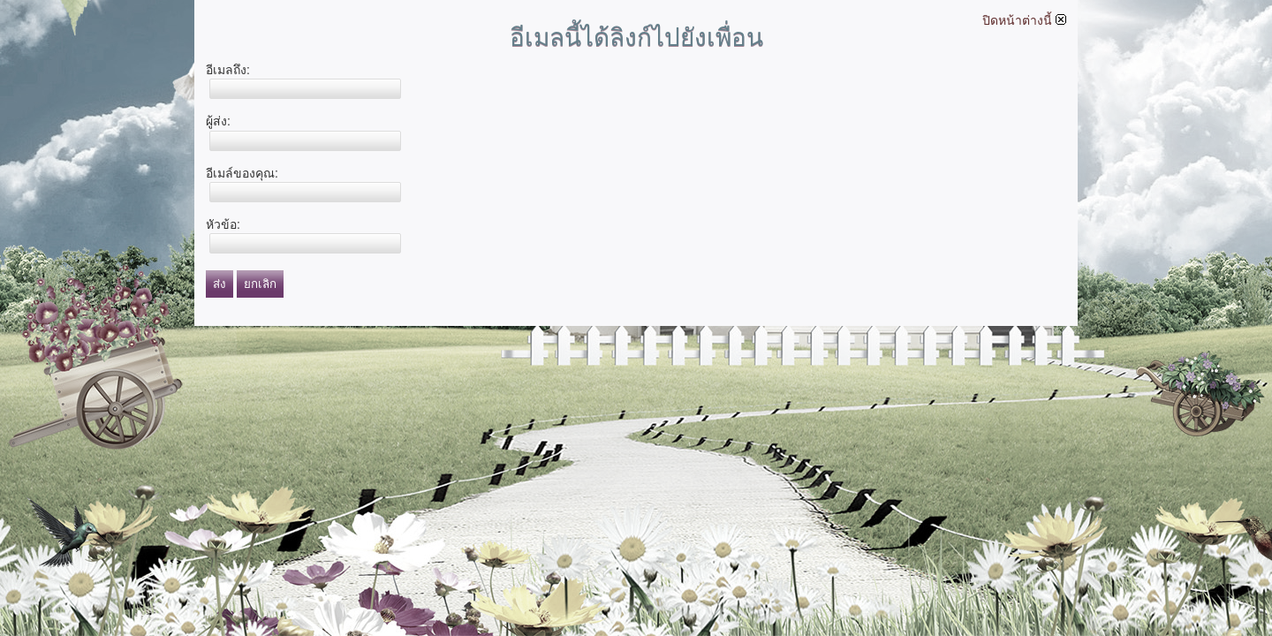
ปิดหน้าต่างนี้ (1024, 20)
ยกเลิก (260, 284)
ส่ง (219, 284)
